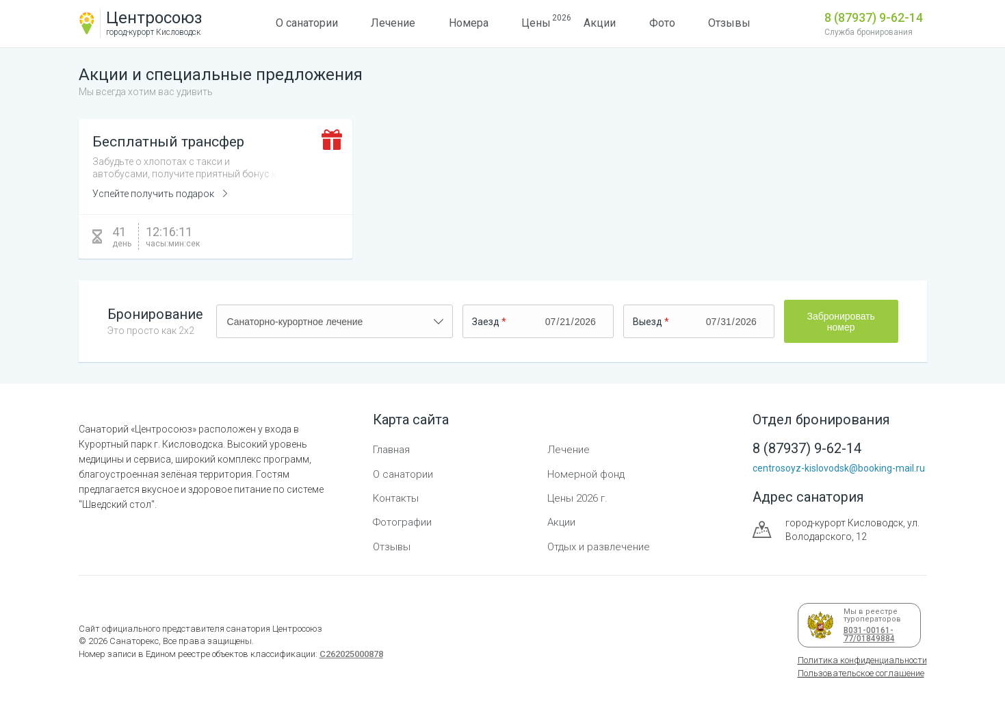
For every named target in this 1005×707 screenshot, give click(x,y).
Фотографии (402, 522)
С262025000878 (351, 654)
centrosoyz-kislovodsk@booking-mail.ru (839, 468)
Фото (662, 22)
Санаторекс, (134, 641)
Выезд (647, 321)
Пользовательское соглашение (861, 673)
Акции (600, 22)
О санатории (307, 22)
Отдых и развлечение (598, 547)
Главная (391, 450)
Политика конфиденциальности (862, 660)
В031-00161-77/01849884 (867, 634)
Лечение (393, 22)
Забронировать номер (840, 322)
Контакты (396, 498)
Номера (468, 22)
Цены (536, 21)
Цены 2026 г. (577, 498)
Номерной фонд (586, 474)
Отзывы (729, 22)
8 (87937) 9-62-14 (873, 17)
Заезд (485, 321)
